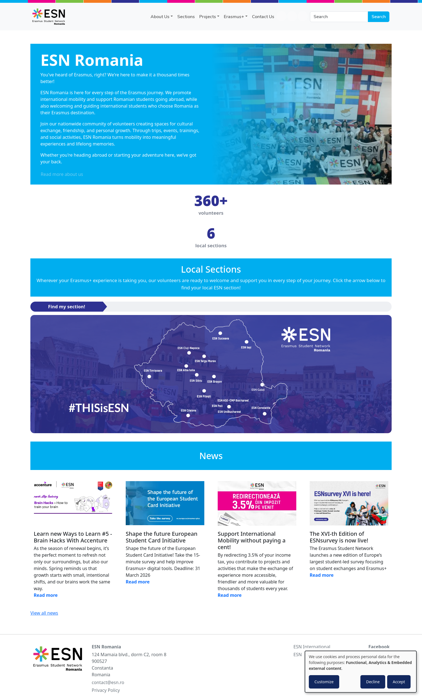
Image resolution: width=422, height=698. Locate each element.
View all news (44, 613)
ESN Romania (106, 647)
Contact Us (263, 17)
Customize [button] (324, 681)
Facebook (379, 647)
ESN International (312, 647)
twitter (303, 16)
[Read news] (73, 503)
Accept (399, 681)
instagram (292, 16)
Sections (186, 17)
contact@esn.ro (108, 682)
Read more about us (62, 174)
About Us (160, 17)
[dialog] (360, 671)
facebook (282, 16)
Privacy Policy (106, 690)
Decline (373, 681)
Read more (46, 595)
